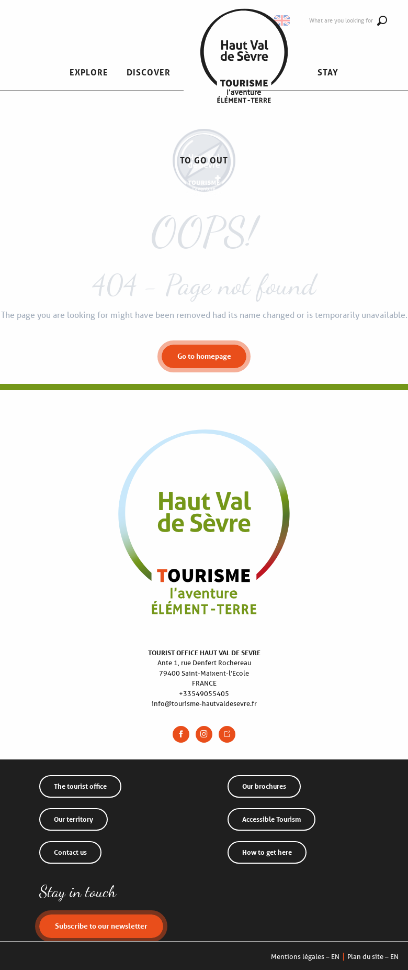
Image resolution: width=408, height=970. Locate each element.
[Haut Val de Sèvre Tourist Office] (204, 187)
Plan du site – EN (373, 956)
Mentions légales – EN (305, 956)
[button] (89, 72)
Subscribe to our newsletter (101, 926)
